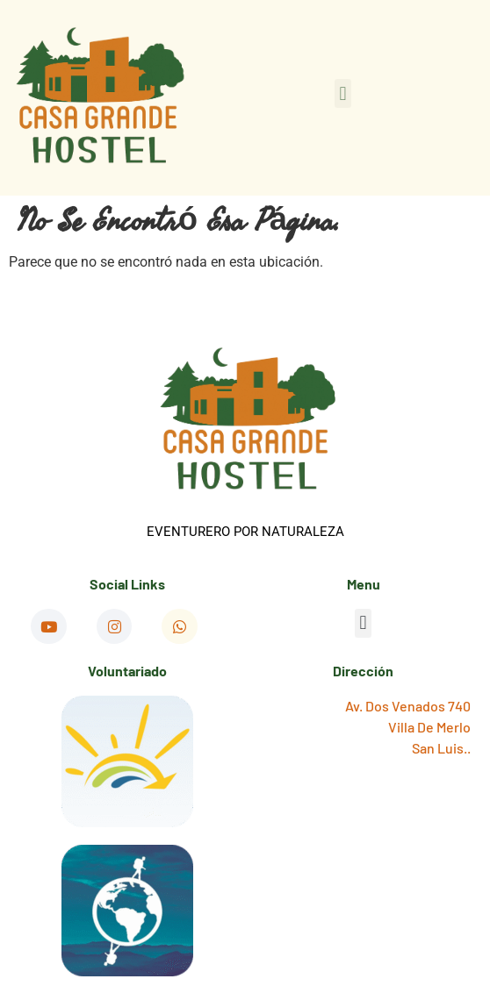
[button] (343, 93)
